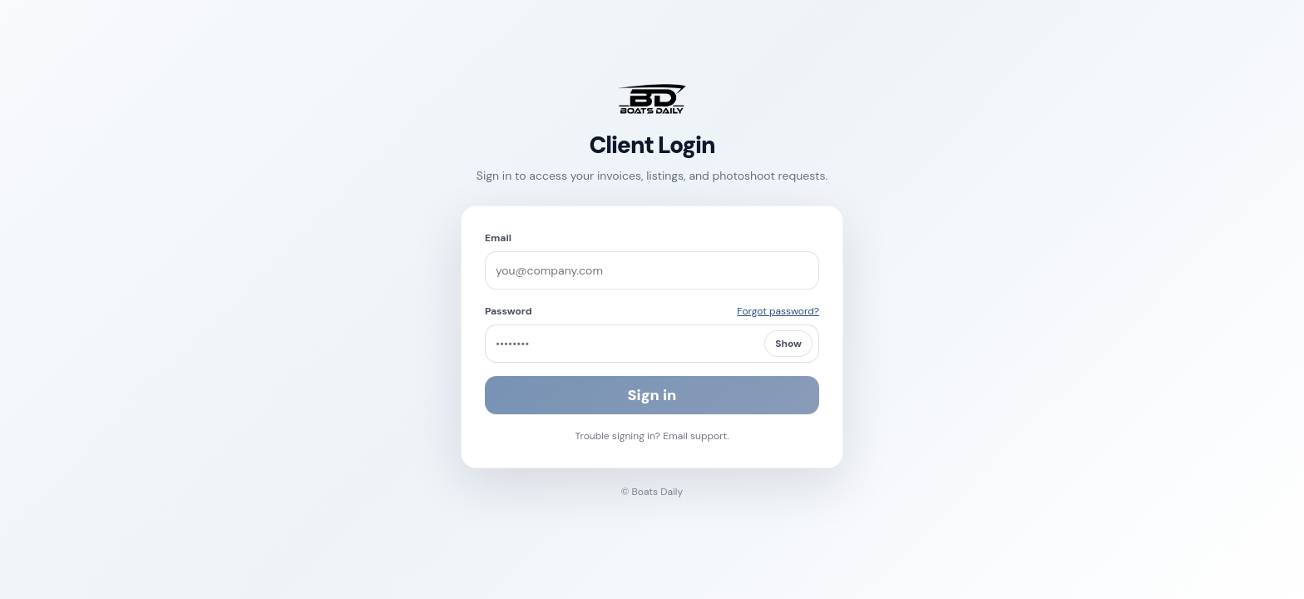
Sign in (652, 395)
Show (788, 343)
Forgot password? (778, 311)
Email (498, 238)
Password (508, 311)
